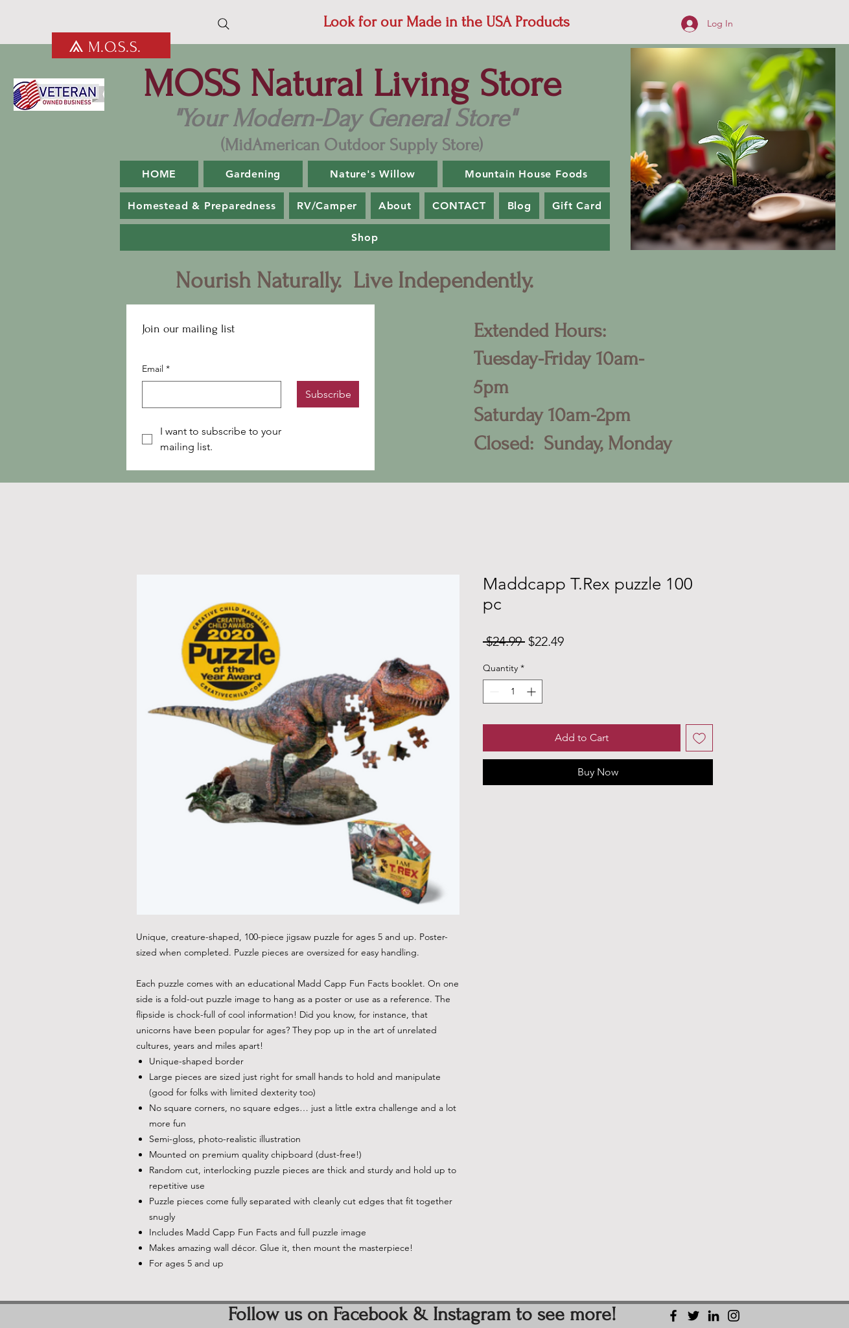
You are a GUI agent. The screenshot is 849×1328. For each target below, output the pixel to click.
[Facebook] (673, 1315)
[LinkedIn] (713, 1315)
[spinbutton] (512, 691)
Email (156, 369)
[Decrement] (493, 691)
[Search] (223, 24)
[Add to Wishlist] (699, 737)
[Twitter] (693, 1315)
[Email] (208, 394)
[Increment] (532, 691)
